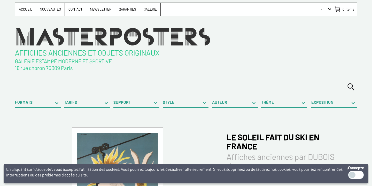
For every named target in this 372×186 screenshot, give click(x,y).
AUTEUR (219, 102)
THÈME (267, 102)
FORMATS (24, 102)
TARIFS (70, 102)
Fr (322, 9)
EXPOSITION (322, 102)
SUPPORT (122, 102)
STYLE (168, 102)
